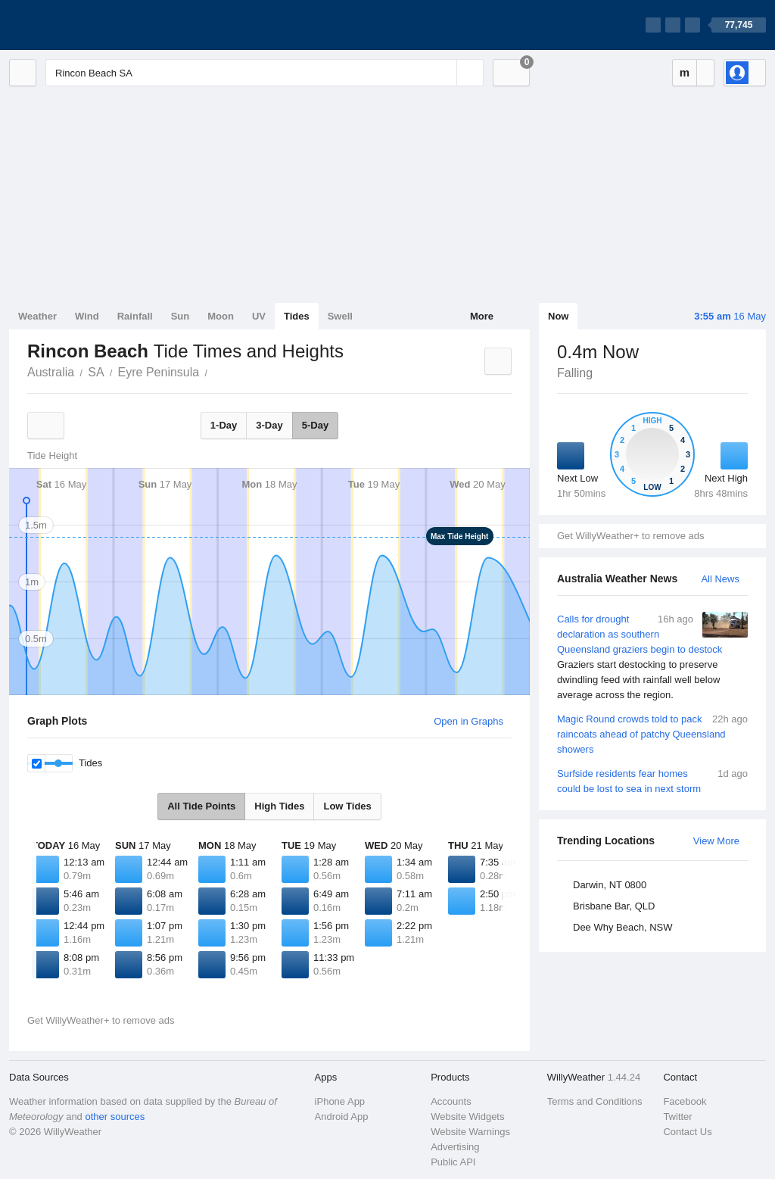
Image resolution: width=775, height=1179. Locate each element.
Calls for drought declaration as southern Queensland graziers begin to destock (652, 657)
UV (259, 316)
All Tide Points (201, 806)
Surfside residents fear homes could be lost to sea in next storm (652, 780)
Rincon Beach (215, 371)
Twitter (677, 1116)
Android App (342, 1116)
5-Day (315, 425)
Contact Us (687, 1131)
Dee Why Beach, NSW (623, 927)
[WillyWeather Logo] (80, 25)
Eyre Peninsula (159, 372)
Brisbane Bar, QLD (614, 906)
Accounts (451, 1101)
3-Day (269, 425)
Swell (340, 316)
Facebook (684, 1101)
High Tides (279, 806)
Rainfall (135, 316)
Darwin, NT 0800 (609, 884)
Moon (220, 316)
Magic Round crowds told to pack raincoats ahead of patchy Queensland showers (652, 733)
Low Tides (347, 806)
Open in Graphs (468, 721)
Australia (50, 372)
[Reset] (443, 73)
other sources (115, 1116)
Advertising (455, 1146)
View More (716, 841)
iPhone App (340, 1101)
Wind (87, 316)
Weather (37, 316)
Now (558, 316)
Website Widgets (467, 1116)
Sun (180, 316)
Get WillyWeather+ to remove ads (630, 535)
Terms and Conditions (595, 1101)
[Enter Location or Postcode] (264, 72)
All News (720, 579)
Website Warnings (470, 1131)
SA (96, 372)
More (481, 316)
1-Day (223, 425)
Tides (297, 316)
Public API (453, 1162)
